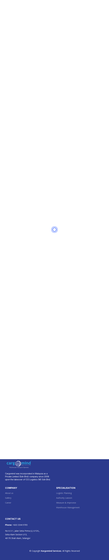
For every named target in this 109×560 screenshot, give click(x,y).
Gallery (8, 498)
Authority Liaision (64, 498)
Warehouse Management (68, 508)
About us (9, 493)
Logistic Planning (64, 493)
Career (8, 503)
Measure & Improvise (66, 503)
